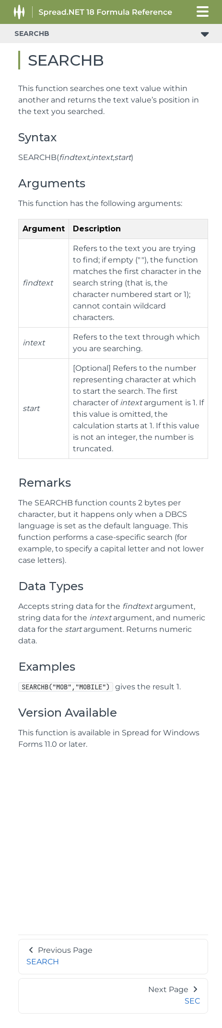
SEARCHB (31, 33)
